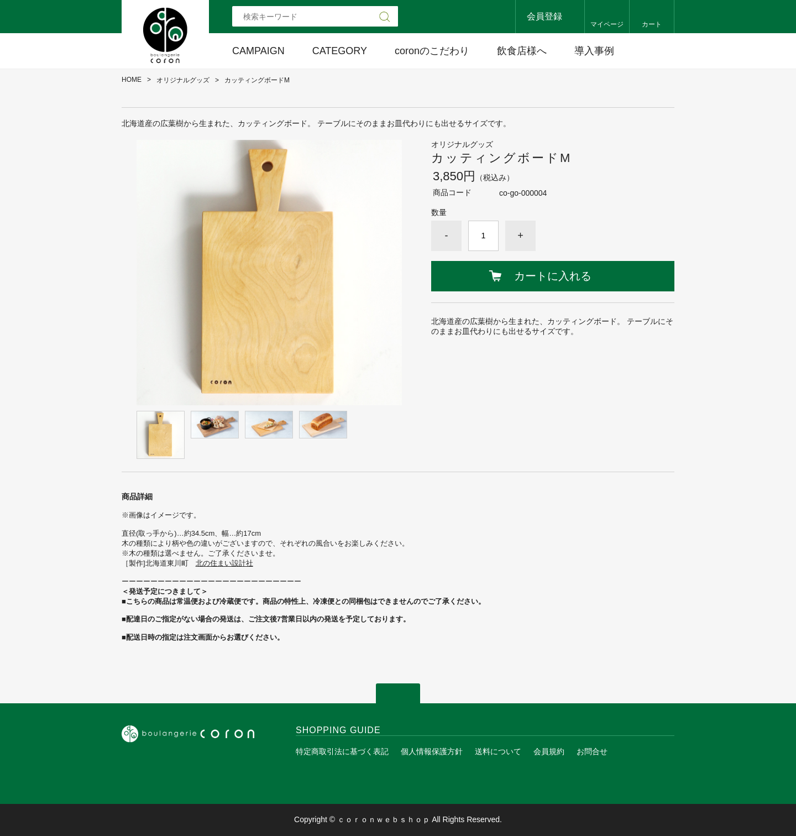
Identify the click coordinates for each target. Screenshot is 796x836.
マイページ (607, 24)
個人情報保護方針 (432, 751)
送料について (498, 751)
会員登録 (544, 16)
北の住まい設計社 (224, 563)
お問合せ (592, 751)
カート (652, 24)
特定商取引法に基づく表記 (342, 751)
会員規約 (548, 751)
